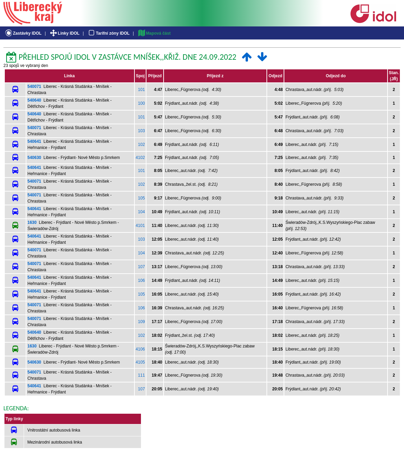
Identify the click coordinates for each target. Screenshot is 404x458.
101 (141, 89)
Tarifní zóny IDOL (108, 33)
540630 (34, 157)
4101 (140, 225)
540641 (34, 141)
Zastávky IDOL (22, 33)
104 (141, 211)
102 (141, 144)
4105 (140, 362)
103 (141, 130)
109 (141, 321)
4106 (140, 349)
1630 (32, 222)
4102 (140, 157)
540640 (34, 100)
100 (141, 103)
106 (141, 280)
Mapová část (154, 33)
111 (141, 375)
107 (141, 266)
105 (141, 198)
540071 (34, 86)
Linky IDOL (64, 33)
